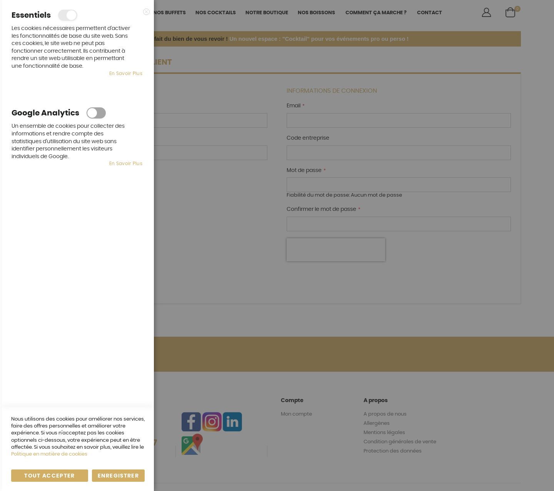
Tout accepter (49, 476)
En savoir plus (125, 73)
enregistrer (118, 476)
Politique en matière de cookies (49, 454)
